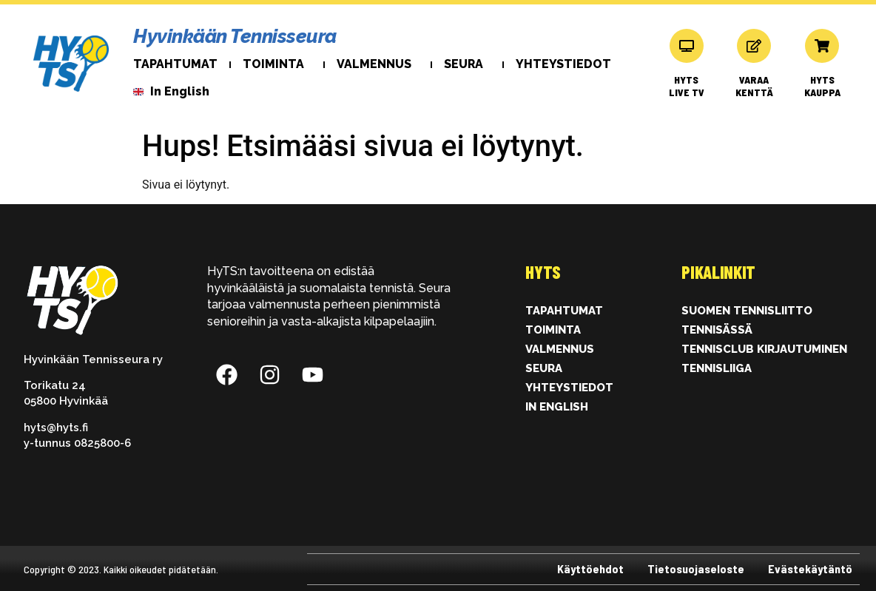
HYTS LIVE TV (686, 85)
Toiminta (277, 64)
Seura (467, 64)
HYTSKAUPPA (822, 85)
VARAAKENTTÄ (754, 85)
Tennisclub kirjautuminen (764, 349)
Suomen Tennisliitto (746, 310)
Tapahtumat (175, 64)
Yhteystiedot (563, 64)
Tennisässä (716, 330)
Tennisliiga (716, 368)
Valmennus (378, 64)
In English (556, 406)
